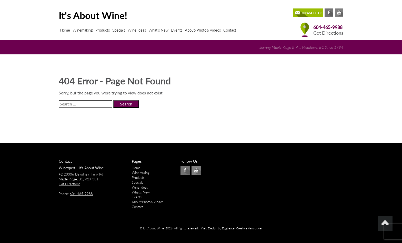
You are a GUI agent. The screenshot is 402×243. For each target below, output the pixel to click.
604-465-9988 (328, 27)
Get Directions (328, 33)
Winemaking (83, 30)
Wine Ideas (137, 30)
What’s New (158, 30)
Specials (118, 30)
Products (102, 30)
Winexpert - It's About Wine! (82, 168)
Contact (229, 30)
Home (65, 30)
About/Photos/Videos (203, 30)
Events (176, 30)
